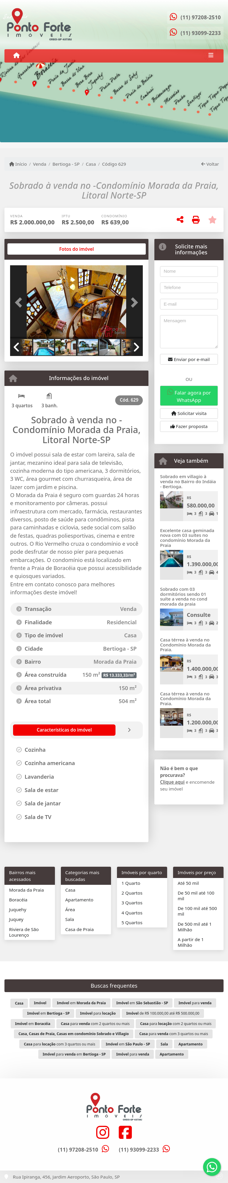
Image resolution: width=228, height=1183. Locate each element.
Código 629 (114, 164)
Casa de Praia (79, 929)
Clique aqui (172, 782)
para (195, 1002)
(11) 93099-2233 (200, 33)
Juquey (16, 919)
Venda (39, 164)
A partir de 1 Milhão (191, 942)
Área (70, 909)
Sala (69, 919)
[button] (20, 302)
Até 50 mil (188, 883)
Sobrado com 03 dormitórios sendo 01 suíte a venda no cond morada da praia (183, 596)
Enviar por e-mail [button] (189, 359)
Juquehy (17, 909)
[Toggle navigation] (211, 55)
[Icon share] (102, 1132)
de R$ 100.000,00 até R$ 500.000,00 (162, 1013)
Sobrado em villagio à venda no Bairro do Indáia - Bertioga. (188, 481)
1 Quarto (130, 883)
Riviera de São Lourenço (24, 932)
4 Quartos (131, 913)
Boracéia (18, 900)
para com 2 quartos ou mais (95, 1023)
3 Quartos (131, 903)
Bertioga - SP (66, 164)
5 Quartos (131, 922)
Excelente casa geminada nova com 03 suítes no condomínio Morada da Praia (187, 537)
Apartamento (79, 900)
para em (74, 1054)
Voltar (210, 164)
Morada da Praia (26, 890)
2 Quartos (131, 893)
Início (18, 164)
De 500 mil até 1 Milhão (195, 927)
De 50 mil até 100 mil (196, 895)
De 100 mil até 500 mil (197, 911)
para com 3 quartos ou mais (173, 1033)
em (81, 1002)
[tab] (29, 249)
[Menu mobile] (16, 55)
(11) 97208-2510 (200, 17)
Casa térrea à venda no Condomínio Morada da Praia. (185, 644)
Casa (91, 164)
